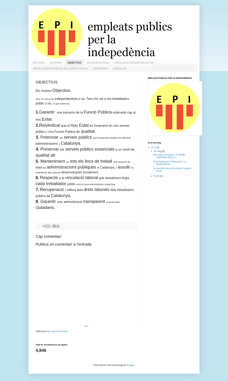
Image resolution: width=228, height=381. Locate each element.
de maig (158, 151)
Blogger (130, 365)
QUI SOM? (56, 62)
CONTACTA (119, 68)
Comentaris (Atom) (59, 331)
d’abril (157, 176)
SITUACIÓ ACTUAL (98, 62)
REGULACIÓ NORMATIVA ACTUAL (134, 62)
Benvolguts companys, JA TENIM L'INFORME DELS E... (169, 156)
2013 (154, 147)
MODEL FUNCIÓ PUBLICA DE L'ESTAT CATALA (60, 68)
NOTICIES (39, 62)
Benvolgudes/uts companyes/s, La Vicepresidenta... (169, 162)
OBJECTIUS (75, 62)
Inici (86, 326)
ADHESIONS (100, 68)
